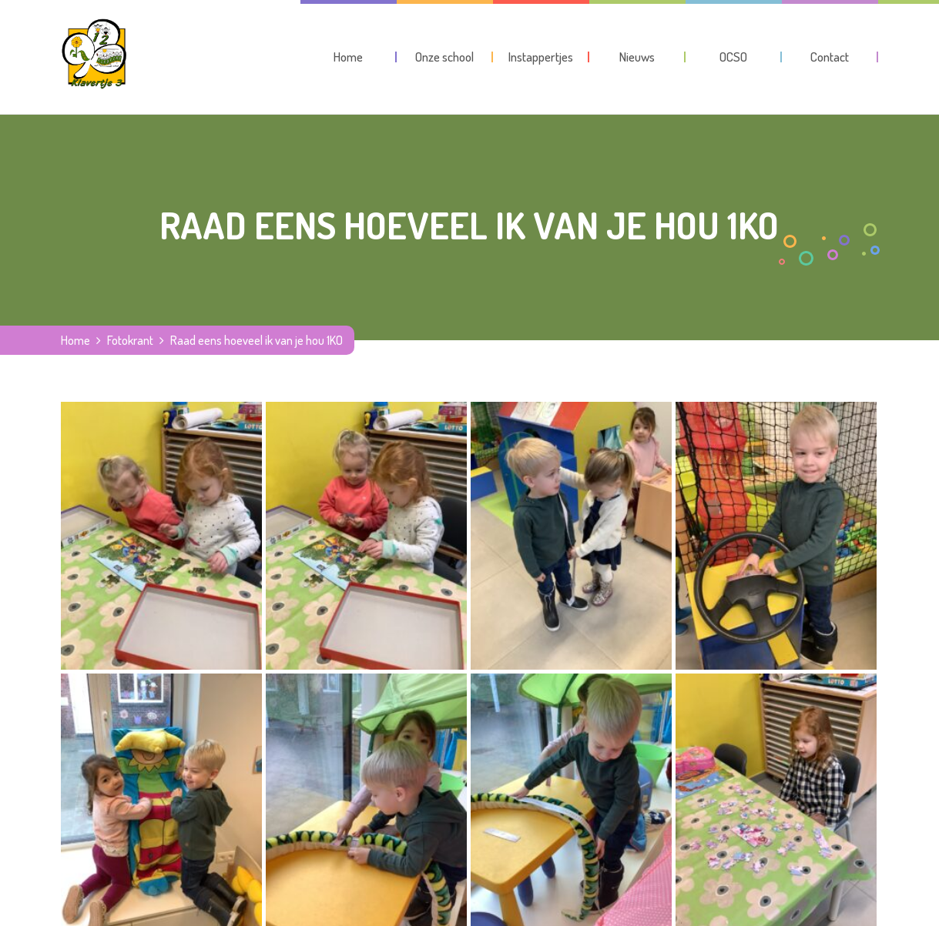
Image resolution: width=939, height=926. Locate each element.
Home (75, 340)
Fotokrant (130, 340)
